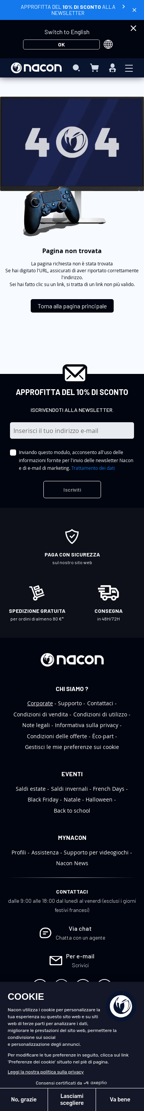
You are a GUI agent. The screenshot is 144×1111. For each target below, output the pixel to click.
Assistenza (45, 852)
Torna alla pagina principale (72, 305)
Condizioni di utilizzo (100, 714)
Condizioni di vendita (40, 714)
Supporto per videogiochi (96, 852)
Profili (19, 852)
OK (61, 44)
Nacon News (72, 863)
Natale (72, 799)
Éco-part (103, 736)
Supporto (70, 703)
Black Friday (43, 799)
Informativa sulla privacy (86, 725)
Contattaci (100, 703)
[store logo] (36, 68)
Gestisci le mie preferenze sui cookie (72, 747)
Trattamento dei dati (93, 468)
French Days (108, 788)
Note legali (36, 725)
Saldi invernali (69, 788)
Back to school (72, 810)
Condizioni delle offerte (57, 736)
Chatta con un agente (80, 937)
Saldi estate (31, 788)
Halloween (99, 799)
